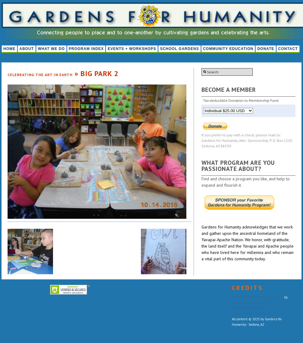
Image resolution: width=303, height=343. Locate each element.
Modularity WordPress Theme (256, 297)
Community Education (228, 49)
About (26, 49)
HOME (9, 49)
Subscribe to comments (251, 313)
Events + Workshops (132, 49)
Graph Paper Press (247, 302)
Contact (288, 49)
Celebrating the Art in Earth (40, 74)
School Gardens (179, 49)
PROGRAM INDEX (86, 49)
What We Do (51, 49)
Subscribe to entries (248, 308)
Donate (265, 49)
